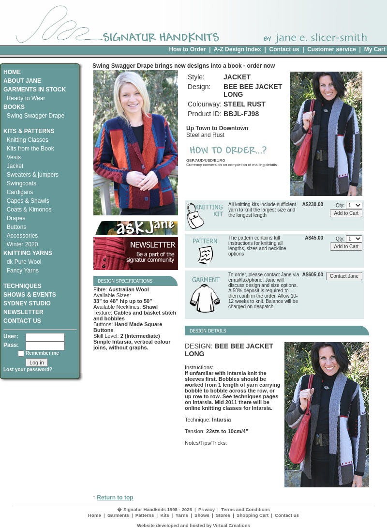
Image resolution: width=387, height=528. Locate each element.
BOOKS (14, 107)
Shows (201, 515)
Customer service (331, 49)
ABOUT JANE (22, 80)
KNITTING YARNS (27, 253)
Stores (223, 515)
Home (94, 515)
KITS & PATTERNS (29, 131)
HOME (12, 72)
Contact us (284, 49)
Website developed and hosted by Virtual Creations (193, 525)
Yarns (182, 515)
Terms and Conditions (245, 509)
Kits (164, 515)
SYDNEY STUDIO (27, 303)
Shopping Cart (252, 515)
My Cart (375, 49)
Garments (118, 515)
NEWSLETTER (23, 312)
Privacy (206, 509)
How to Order (187, 49)
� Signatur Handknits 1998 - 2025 (154, 509)
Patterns (144, 515)
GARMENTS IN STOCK (34, 89)
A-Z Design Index (237, 49)
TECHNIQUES (22, 282)
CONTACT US (22, 320)
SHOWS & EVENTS (29, 294)
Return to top (115, 497)
